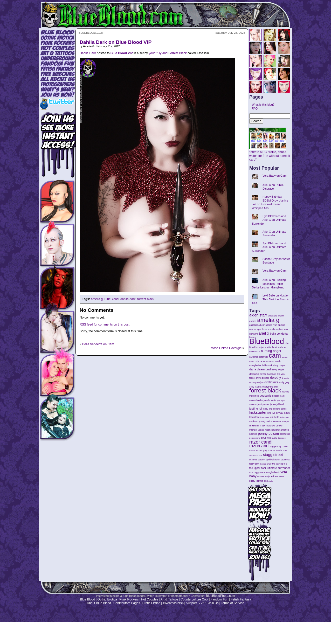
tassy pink (254, 463)
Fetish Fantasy (241, 599)
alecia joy (272, 316)
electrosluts (271, 382)
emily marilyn (255, 387)
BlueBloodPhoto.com (220, 596)
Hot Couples (149, 599)
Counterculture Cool (194, 599)
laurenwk (264, 417)
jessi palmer (263, 404)
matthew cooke (274, 425)
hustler (260, 400)
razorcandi (259, 445)
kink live (271, 413)
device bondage (268, 374)
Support (191, 603)
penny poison (268, 434)
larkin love (254, 417)
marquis (285, 421)
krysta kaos (283, 412)
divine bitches (262, 378)
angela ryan (271, 325)
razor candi (260, 442)
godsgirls (266, 395)
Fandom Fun (219, 599)
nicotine (253, 434)
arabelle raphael (275, 329)
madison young (257, 421)
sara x (252, 450)
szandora (285, 460)
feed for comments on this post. (105, 324)
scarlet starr (281, 451)
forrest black (145, 299)
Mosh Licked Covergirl (226, 348)
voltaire (260, 476)
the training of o (279, 463)
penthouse (285, 434)
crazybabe (255, 365)
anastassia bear (257, 325)
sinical (259, 455)
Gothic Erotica (107, 599)
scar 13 (271, 450)
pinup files (266, 438)
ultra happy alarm (257, 472)
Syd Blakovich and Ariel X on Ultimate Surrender (269, 220)
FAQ (255, 108)
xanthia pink (262, 481)
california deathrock (258, 357)
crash (278, 361)
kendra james (279, 408)
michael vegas (256, 430)
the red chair (266, 464)
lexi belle (274, 417)
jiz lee (273, 404)
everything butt (270, 386)
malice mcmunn (273, 421)
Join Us (213, 603)
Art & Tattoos (169, 599)
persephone (254, 438)
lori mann (284, 417)
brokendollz (254, 351)
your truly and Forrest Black (168, 53)
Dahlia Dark (88, 53)
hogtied (276, 396)
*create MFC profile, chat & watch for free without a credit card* (269, 154)
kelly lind (267, 408)
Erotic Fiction (151, 603)
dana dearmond (260, 369)
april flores (262, 329)
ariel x (263, 333)
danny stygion (278, 370)
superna (253, 460)
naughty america (280, 430)
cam (275, 355)
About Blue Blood (99, 603)
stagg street (273, 455)
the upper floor (257, 468)
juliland (280, 404)
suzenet (261, 460)
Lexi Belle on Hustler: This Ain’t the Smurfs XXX (270, 299)
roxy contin (282, 446)
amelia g (96, 299)
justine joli (256, 408)
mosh (268, 430)
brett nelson (279, 347)
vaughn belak (273, 472)
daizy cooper (279, 365)
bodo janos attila (263, 347)
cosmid (270, 361)
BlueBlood (112, 299)
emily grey (284, 382)
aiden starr (258, 315)
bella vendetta (279, 333)
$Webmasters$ (173, 603)
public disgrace (279, 438)
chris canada (261, 361)
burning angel (271, 351)
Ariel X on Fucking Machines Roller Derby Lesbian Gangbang (269, 283)
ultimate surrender (278, 467)
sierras (252, 455)
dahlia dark (128, 299)
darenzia (254, 373)
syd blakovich (273, 459)
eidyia (260, 382)
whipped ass (271, 476)
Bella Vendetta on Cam (98, 344)
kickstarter (258, 412)
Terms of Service (232, 603)
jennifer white (270, 400)
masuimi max (257, 425)
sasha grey (261, 450)
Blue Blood (87, 599)
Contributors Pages (126, 603)
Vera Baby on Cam (274, 175)
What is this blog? (263, 104)
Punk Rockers (129, 599)
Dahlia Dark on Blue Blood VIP (115, 42)
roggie (273, 446)
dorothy (275, 377)
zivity (270, 481)
